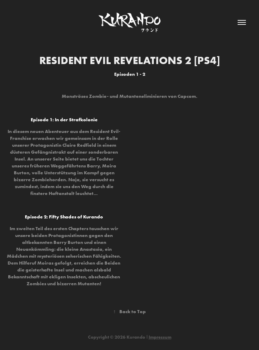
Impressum (160, 337)
